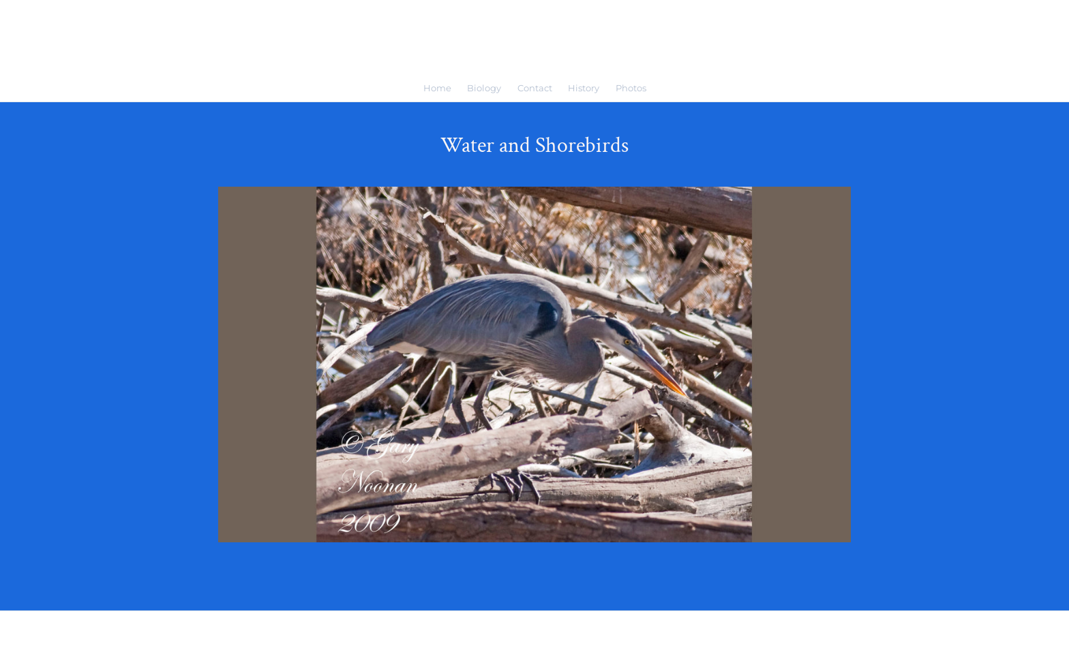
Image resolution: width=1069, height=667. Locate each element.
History (583, 87)
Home (437, 87)
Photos (631, 87)
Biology (484, 87)
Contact (534, 87)
